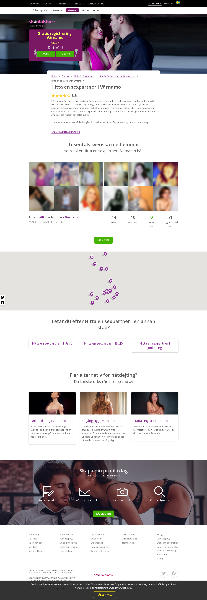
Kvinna (65, 54)
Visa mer (103, 240)
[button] (105, 269)
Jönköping (58, 10)
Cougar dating (67, 551)
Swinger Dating (96, 3)
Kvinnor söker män (100, 551)
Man (46, 54)
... (108, 3)
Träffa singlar (128, 542)
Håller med (104, 594)
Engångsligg (97, 542)
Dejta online (97, 538)
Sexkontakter (63, 3)
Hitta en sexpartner (100, 547)
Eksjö (96, 10)
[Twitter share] (2, 297)
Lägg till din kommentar (65, 131)
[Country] (178, 2)
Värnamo (72, 10)
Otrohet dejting (129, 538)
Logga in (168, 3)
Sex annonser (66, 534)
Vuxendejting (66, 538)
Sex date (79, 3)
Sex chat (48, 3)
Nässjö (85, 10)
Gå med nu (103, 514)
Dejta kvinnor (97, 534)
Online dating (128, 534)
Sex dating (34, 3)
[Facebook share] (2, 302)
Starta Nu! (155, 3)
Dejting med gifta (68, 542)
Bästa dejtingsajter (69, 547)
